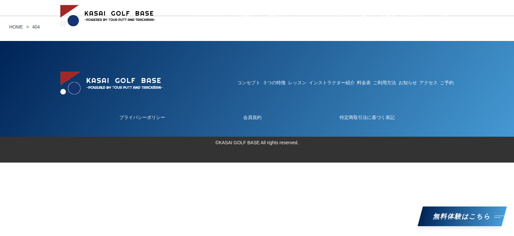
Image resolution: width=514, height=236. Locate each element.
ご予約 (441, 15)
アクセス (428, 82)
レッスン (305, 15)
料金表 (388, 15)
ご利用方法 (274, 15)
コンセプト (207, 15)
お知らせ (415, 15)
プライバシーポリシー (142, 117)
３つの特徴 (240, 15)
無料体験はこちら (462, 216)
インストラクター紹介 (348, 15)
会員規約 (252, 117)
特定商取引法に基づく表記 (367, 117)
